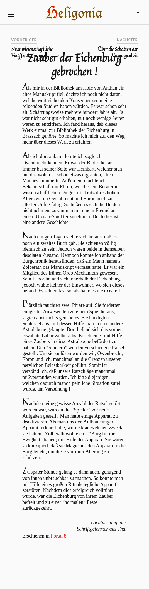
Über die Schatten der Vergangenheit (118, 52)
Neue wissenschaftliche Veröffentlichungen (31, 52)
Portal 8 (58, 536)
